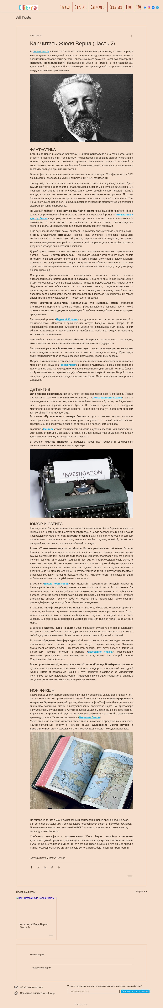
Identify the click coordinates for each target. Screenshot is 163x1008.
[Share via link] (51, 867)
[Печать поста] (58, 867)
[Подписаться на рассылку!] (135, 991)
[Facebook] (145, 7)
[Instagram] (149, 7)
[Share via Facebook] (31, 867)
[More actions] (131, 35)
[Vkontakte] (153, 7)
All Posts (23, 17)
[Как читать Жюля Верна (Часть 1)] (36, 908)
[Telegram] (157, 7)
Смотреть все (141, 892)
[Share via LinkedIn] (45, 867)
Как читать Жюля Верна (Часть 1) (33, 926)
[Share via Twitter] (38, 867)
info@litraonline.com (31, 987)
